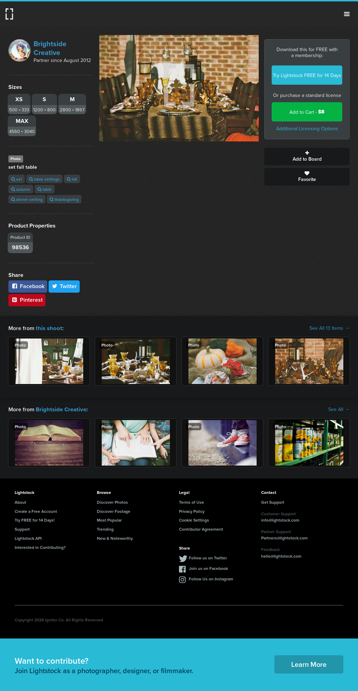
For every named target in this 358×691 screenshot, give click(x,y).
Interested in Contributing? (40, 547)
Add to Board (307, 156)
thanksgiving (64, 199)
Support (22, 528)
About (20, 501)
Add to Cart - (306, 112)
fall (72, 179)
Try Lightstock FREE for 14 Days (307, 75)
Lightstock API (28, 537)
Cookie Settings (194, 519)
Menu (346, 14)
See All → (339, 408)
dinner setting (27, 199)
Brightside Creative (50, 48)
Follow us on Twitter (208, 557)
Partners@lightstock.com (284, 537)
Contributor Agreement (201, 528)
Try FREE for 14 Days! (35, 519)
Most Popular (109, 519)
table (44, 189)
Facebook (27, 286)
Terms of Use (191, 501)
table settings (44, 179)
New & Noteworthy (115, 537)
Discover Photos (112, 501)
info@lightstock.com (280, 519)
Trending (105, 528)
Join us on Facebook (208, 568)
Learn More (309, 663)
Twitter (64, 286)
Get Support (272, 501)
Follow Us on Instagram (211, 578)
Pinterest (27, 300)
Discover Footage (113, 511)
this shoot (48, 328)
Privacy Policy (192, 511)
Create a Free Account (36, 511)
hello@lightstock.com (281, 555)
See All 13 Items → (329, 327)
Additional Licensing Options (307, 128)
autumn (20, 189)
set (16, 179)
